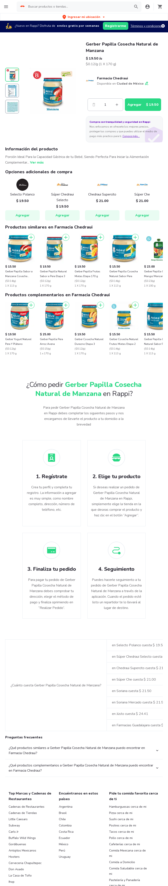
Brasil (63, 813)
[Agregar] (31, 237)
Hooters (14, 857)
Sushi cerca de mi (121, 819)
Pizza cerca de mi (120, 813)
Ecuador (64, 838)
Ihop (11, 882)
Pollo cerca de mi (121, 838)
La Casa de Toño (20, 875)
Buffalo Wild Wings (22, 838)
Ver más (37, 162)
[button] (84, 16)
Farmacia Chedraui (112, 78)
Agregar (23, 215)
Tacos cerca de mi (121, 832)
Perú (62, 850)
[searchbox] (78, 7)
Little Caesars (18, 819)
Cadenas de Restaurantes (26, 807)
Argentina (65, 807)
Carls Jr (14, 832)
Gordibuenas (17, 844)
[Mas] (117, 104)
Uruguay (65, 857)
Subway (14, 825)
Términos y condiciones (146, 26)
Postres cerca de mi (122, 825)
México (63, 844)
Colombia (65, 825)
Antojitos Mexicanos (22, 850)
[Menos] (93, 104)
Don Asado (16, 869)
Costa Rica (66, 832)
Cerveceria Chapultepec (25, 863)
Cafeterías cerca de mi (124, 844)
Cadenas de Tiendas (23, 813)
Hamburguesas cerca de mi (127, 807)
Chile (62, 819)
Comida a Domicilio (122, 862)
